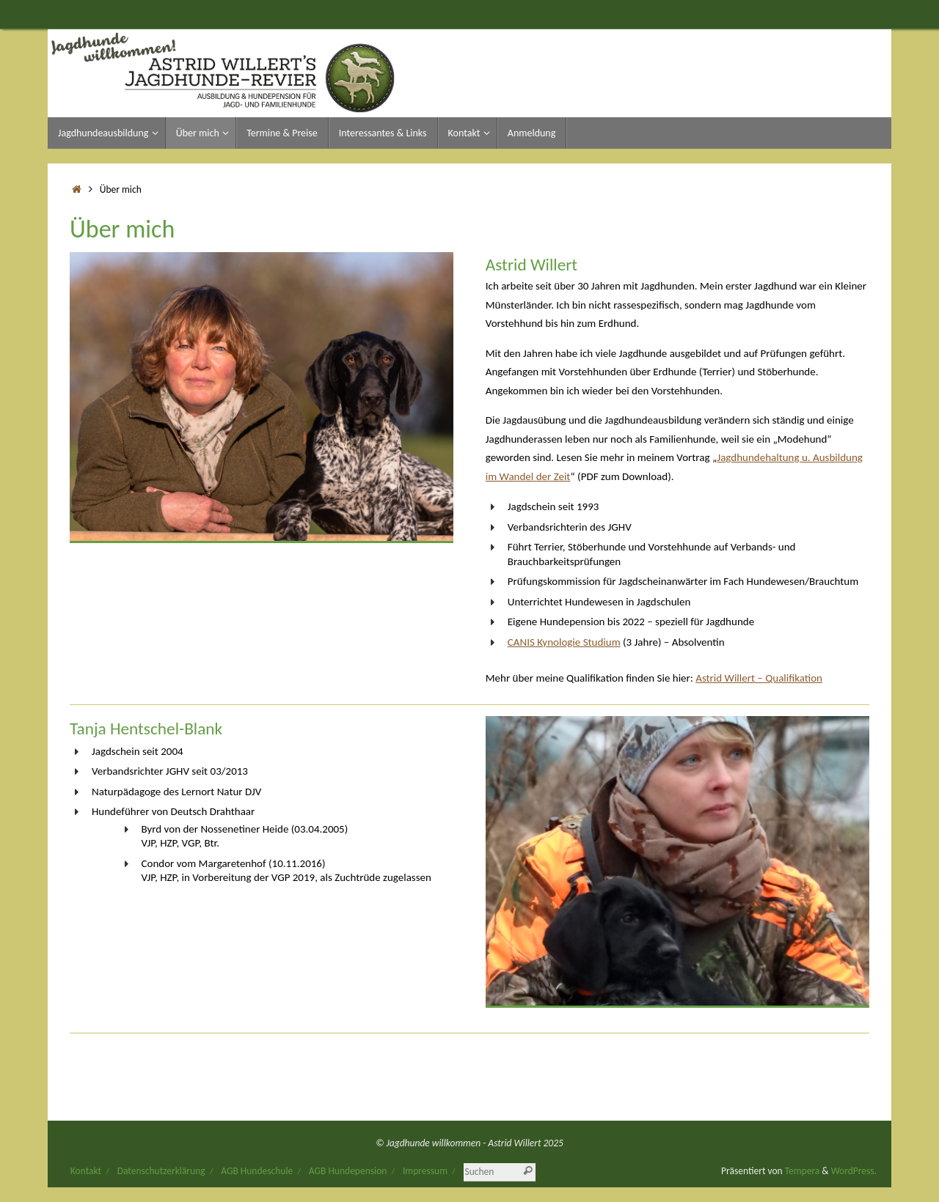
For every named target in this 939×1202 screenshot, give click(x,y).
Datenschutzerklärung (161, 1171)
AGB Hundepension (348, 1171)
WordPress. (854, 1171)
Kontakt (85, 1171)
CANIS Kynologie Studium (564, 642)
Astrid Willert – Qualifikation (758, 678)
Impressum (425, 1171)
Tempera (802, 1171)
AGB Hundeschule (257, 1171)
